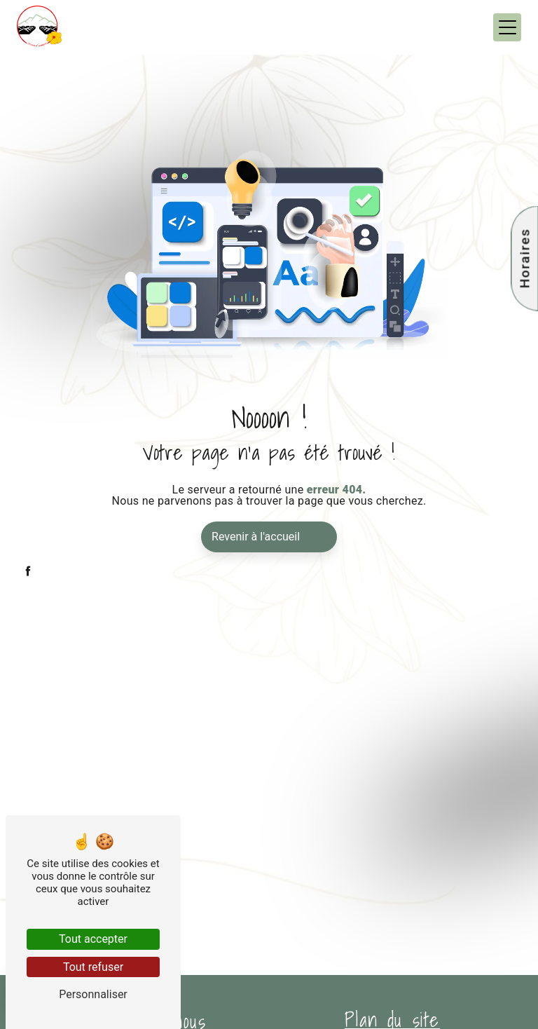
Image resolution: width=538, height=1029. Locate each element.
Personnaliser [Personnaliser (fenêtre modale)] (93, 994)
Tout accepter (93, 939)
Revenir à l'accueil (256, 536)
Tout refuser (93, 967)
